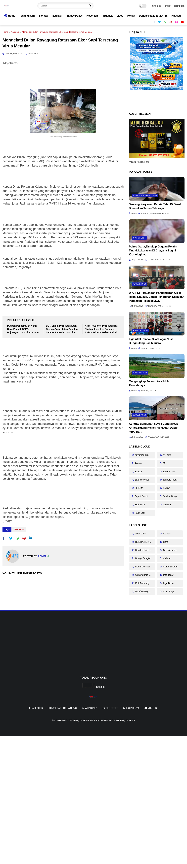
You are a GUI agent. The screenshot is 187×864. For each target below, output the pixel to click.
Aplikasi (166, 533)
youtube (153, 708)
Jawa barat (139, 284)
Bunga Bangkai (143, 558)
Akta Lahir (140, 533)
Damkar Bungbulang (172, 496)
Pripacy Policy (73, 15)
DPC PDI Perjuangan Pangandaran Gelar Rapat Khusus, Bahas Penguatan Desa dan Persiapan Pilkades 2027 (156, 296)
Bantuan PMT (169, 471)
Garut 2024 (139, 238)
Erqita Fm (140, 504)
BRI (164, 463)
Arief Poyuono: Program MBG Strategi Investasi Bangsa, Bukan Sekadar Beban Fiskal (101, 329)
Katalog (176, 15)
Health (131, 15)
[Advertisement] (93, 648)
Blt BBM (139, 488)
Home (9, 15)
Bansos (138, 471)
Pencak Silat (140, 330)
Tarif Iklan (179, 5)
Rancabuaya (140, 373)
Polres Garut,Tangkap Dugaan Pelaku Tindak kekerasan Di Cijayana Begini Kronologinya (153, 250)
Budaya (107, 15)
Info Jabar (167, 575)
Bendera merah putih (172, 479)
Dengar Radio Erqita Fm (153, 15)
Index (167, 5)
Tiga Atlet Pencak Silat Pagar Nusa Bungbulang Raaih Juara (151, 341)
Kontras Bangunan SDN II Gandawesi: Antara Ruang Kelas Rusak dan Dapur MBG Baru (153, 427)
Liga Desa (168, 583)
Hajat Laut (140, 513)
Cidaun (166, 558)
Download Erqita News (62, 708)
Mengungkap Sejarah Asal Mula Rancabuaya (149, 383)
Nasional (15, 32)
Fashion (166, 504)
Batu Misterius (142, 479)
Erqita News (81, 720)
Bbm (165, 542)
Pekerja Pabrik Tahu (145, 196)
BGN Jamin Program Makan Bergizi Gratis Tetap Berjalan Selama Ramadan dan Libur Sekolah (62, 329)
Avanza (138, 463)
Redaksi (56, 15)
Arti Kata (166, 455)
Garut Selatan (169, 566)
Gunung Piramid (143, 575)
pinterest (112, 708)
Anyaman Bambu (143, 455)
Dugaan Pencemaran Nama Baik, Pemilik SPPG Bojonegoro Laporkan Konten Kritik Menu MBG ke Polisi (23, 329)
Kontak (43, 15)
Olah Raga (168, 591)
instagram (132, 708)
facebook (37, 708)
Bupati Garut (141, 496)
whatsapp (91, 708)
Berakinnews (169, 550)
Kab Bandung (142, 583)
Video (119, 15)
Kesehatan (92, 15)
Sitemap (156, 5)
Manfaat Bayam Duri (145, 591)
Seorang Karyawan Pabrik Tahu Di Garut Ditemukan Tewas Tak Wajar (155, 206)
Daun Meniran (142, 566)
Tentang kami (27, 15)
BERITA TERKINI (144, 542)
